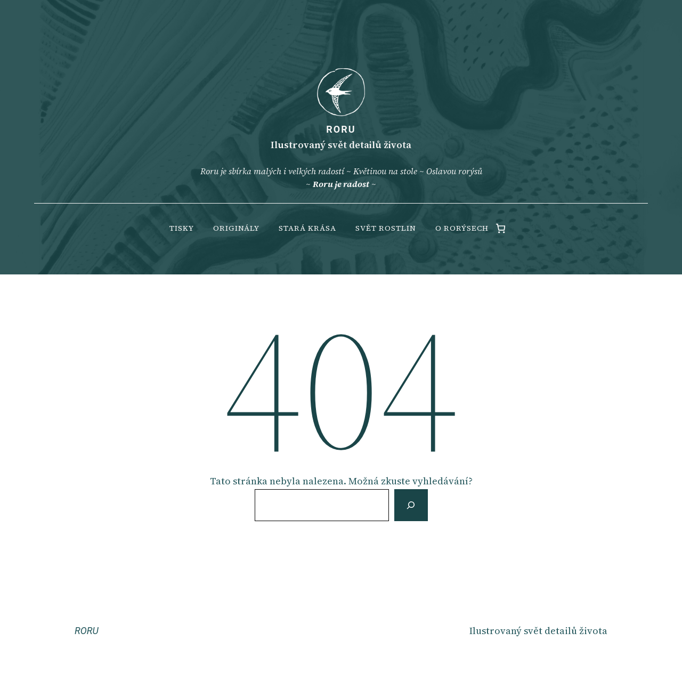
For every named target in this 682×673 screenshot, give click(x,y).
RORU (340, 129)
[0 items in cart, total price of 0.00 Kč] (501, 228)
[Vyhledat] (410, 505)
